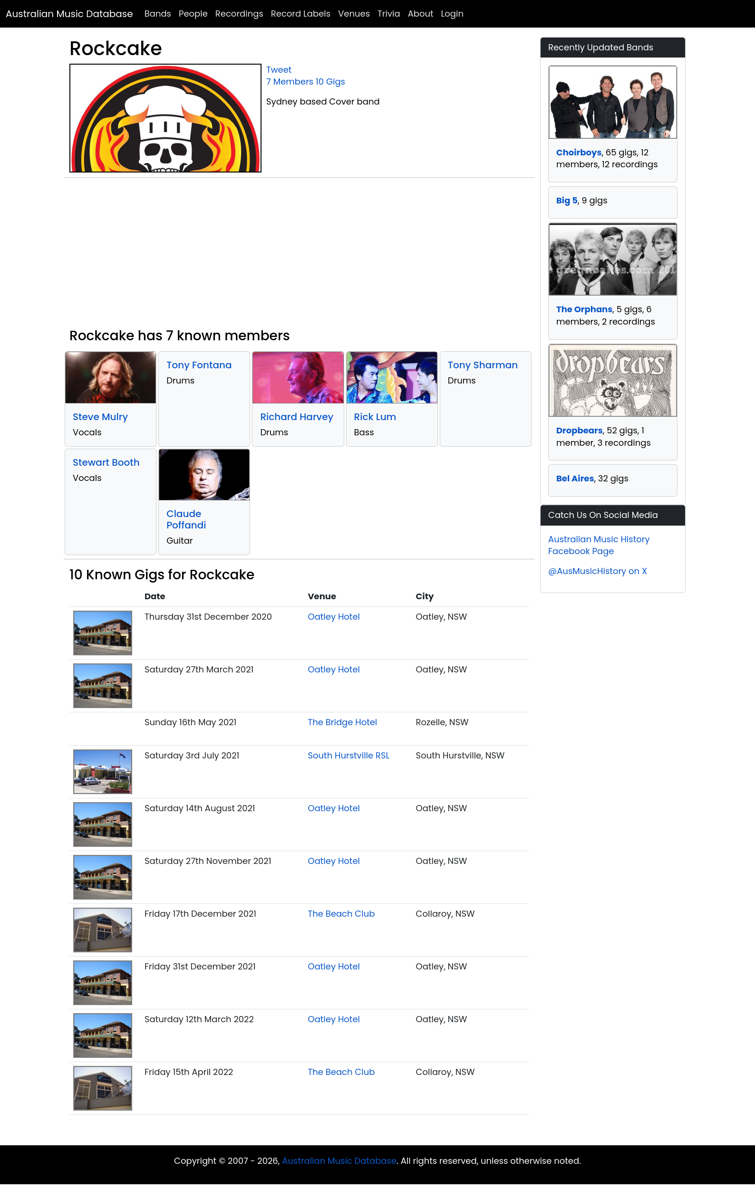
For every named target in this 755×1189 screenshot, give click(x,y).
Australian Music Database (69, 13)
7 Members (289, 81)
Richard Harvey (296, 416)
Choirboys (578, 152)
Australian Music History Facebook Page (599, 545)
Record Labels (300, 13)
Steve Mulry (100, 416)
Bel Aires (575, 478)
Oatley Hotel (334, 617)
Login (452, 13)
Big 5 (567, 200)
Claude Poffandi (186, 519)
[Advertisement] (299, 256)
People (193, 13)
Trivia (389, 13)
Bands (158, 13)
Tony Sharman (483, 365)
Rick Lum (375, 416)
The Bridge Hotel (342, 722)
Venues (354, 13)
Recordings (239, 13)
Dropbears (579, 430)
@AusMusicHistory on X (597, 571)
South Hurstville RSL (348, 755)
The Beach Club (341, 914)
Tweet (278, 70)
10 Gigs (330, 81)
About (421, 13)
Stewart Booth (106, 462)
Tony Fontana (199, 365)
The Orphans (584, 309)
